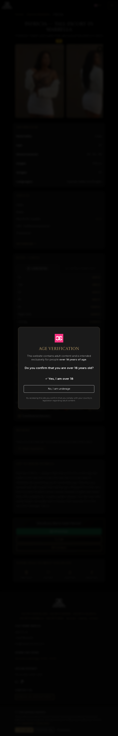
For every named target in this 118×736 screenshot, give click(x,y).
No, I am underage (59, 388)
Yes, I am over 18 (59, 378)
